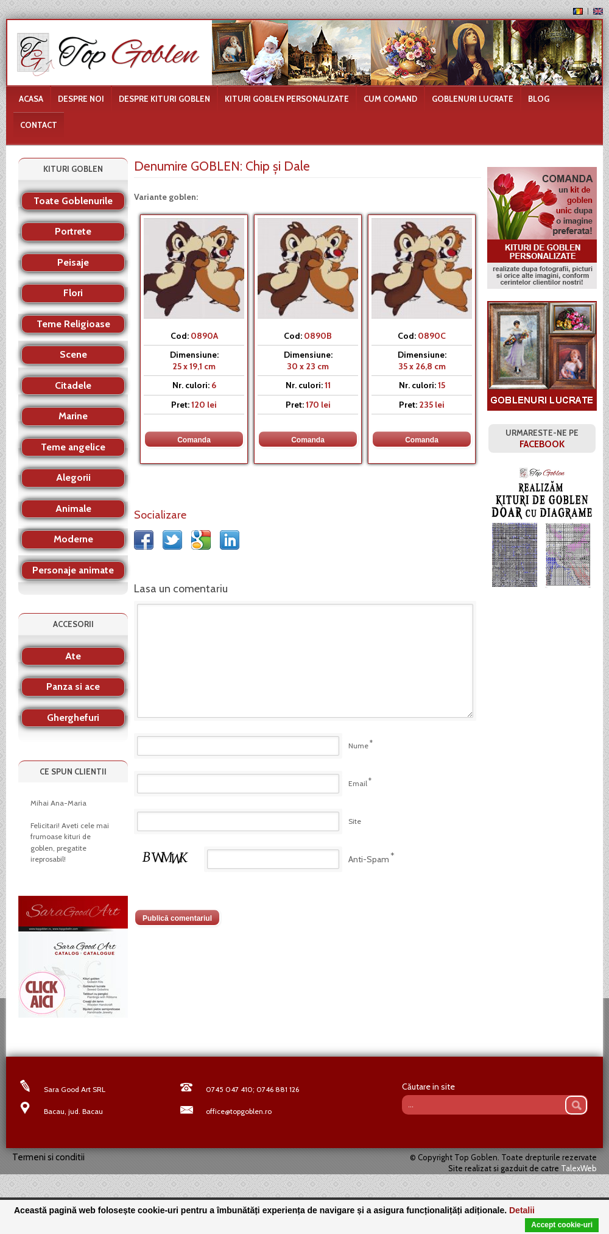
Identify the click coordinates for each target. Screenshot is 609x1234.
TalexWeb (579, 1168)
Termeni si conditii (48, 1157)
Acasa (31, 99)
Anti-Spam (368, 859)
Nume (358, 745)
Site (354, 821)
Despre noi (81, 99)
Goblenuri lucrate (472, 99)
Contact (38, 125)
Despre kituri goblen (164, 99)
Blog (538, 99)
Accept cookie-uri (562, 1225)
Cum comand (390, 99)
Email (357, 783)
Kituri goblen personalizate (287, 99)
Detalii (522, 1210)
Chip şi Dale (277, 166)
